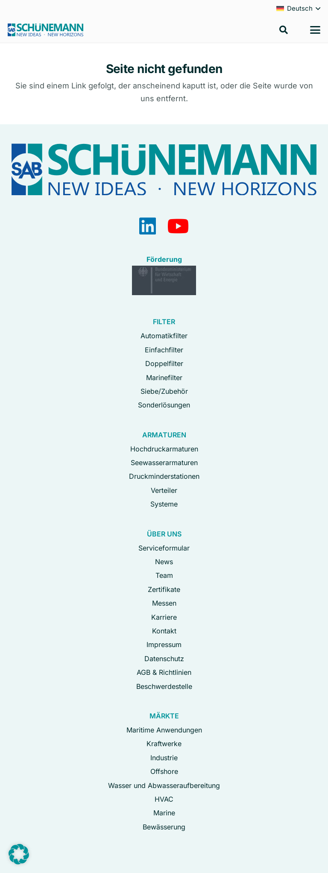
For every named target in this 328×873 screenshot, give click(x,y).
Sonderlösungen (164, 405)
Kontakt (164, 631)
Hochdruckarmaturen (164, 449)
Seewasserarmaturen (164, 462)
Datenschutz (164, 658)
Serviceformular (164, 548)
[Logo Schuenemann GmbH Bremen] (45, 29)
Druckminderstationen (164, 476)
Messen (164, 603)
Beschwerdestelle (164, 686)
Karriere (164, 617)
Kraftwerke (164, 743)
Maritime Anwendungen (164, 730)
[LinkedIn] (147, 226)
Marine (164, 813)
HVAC (164, 799)
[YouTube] (178, 226)
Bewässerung (164, 827)
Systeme (164, 504)
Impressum (164, 644)
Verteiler (164, 490)
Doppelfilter (164, 363)
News (164, 561)
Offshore (164, 771)
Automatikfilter (164, 335)
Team (164, 575)
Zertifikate (164, 589)
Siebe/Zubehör (164, 391)
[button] (283, 30)
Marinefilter (164, 377)
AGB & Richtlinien (164, 672)
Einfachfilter (164, 350)
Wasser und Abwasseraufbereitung (164, 785)
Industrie (164, 757)
